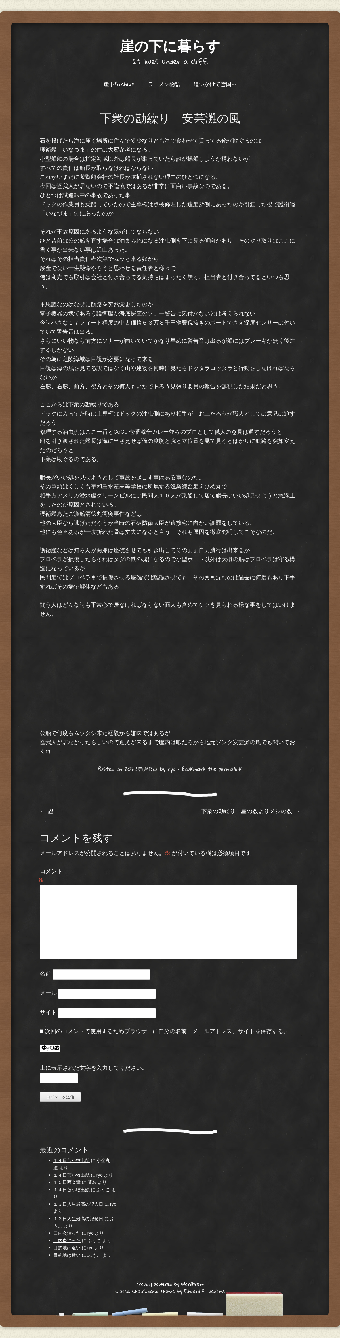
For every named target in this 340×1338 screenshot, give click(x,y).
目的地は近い (67, 1247)
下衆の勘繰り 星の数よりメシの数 (250, 811)
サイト (48, 1012)
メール (48, 993)
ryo (171, 769)
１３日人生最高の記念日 (78, 1204)
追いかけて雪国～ (215, 84)
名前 (45, 973)
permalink (229, 769)
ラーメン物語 (164, 84)
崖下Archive (119, 84)
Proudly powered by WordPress (170, 1283)
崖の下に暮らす (170, 45)
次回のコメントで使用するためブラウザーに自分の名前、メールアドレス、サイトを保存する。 (167, 1031)
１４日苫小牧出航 (71, 1160)
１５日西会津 (67, 1182)
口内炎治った (67, 1233)
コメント (51, 876)
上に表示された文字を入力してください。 (94, 1067)
